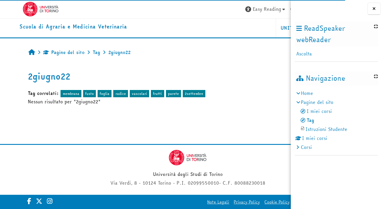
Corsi (306, 147)
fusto (74, 93)
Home (307, 93)
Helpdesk (255, 27)
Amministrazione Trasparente (256, 202)
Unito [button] (222, 27)
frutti (142, 93)
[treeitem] (336, 120)
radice (105, 93)
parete (157, 93)
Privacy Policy (180, 202)
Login (276, 9)
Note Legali (152, 202)
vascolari (124, 93)
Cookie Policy (210, 202)
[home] (55, 27)
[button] (199, 9)
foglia (89, 93)
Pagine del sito (48, 52)
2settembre (178, 93)
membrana (55, 93)
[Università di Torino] (22, 8)
